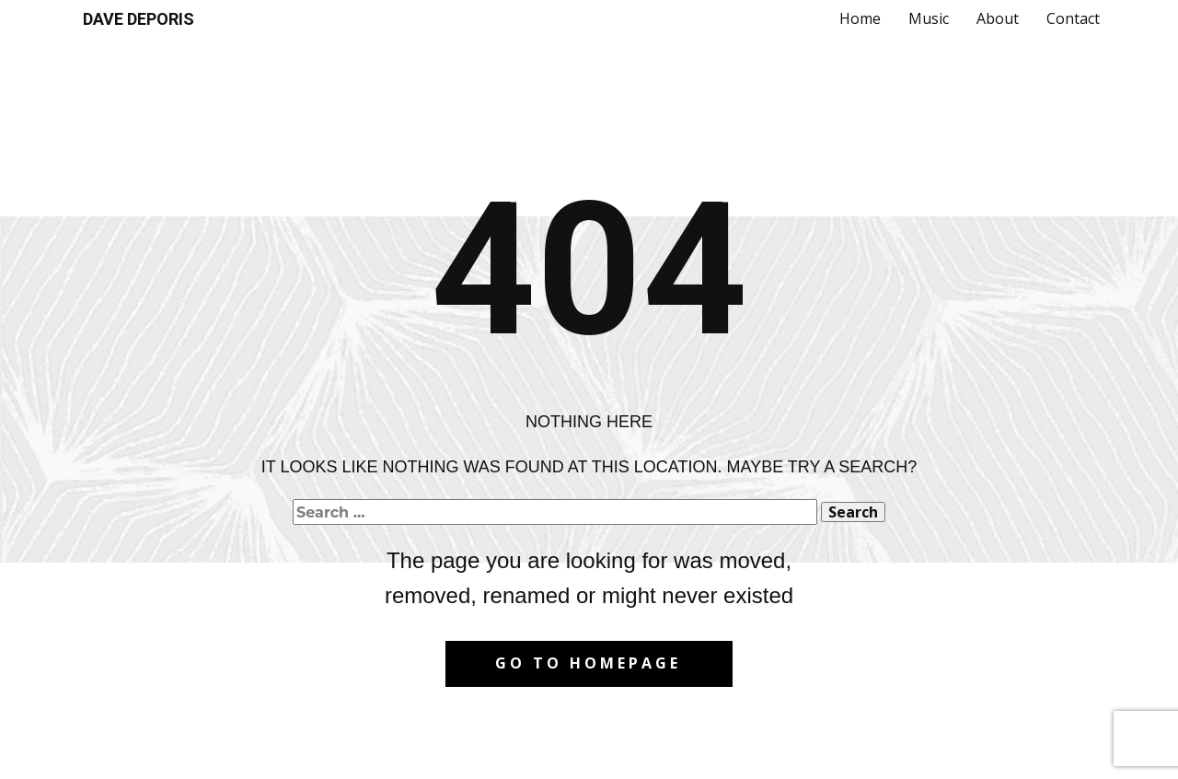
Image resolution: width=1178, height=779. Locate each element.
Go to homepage (588, 663)
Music (928, 18)
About (997, 18)
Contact (1073, 18)
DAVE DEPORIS (138, 19)
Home (860, 18)
